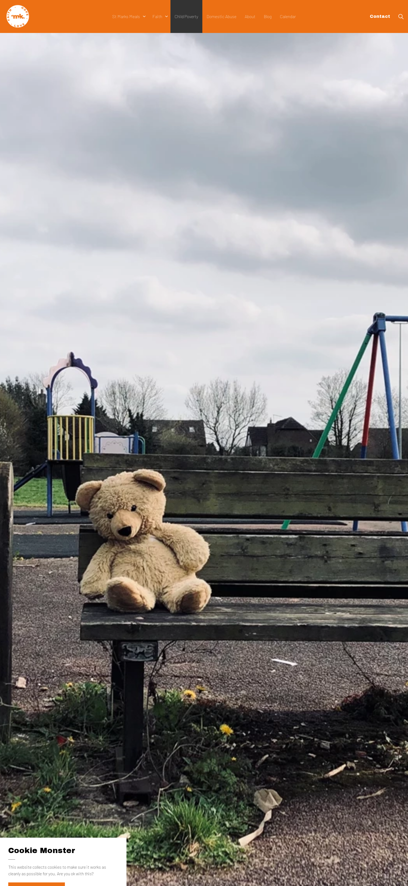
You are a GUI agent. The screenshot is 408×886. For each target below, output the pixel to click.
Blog (268, 16)
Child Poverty (186, 16)
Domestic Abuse (221, 16)
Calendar (288, 16)
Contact (379, 16)
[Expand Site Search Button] (401, 16)
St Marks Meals (126, 16)
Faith (157, 16)
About (250, 16)
